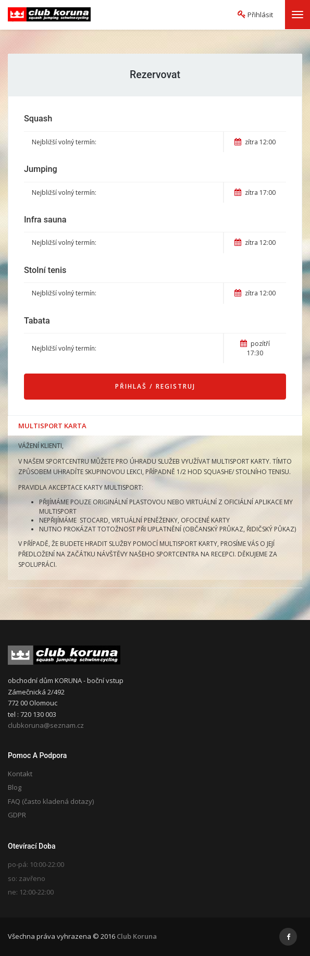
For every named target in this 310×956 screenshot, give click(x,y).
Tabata (37, 321)
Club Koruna (137, 936)
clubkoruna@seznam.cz (46, 725)
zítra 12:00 (255, 142)
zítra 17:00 (255, 192)
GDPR (17, 815)
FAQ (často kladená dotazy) (51, 801)
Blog (14, 787)
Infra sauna (45, 220)
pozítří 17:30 (255, 348)
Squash (38, 118)
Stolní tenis (45, 270)
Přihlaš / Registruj (155, 386)
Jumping (40, 169)
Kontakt (20, 773)
